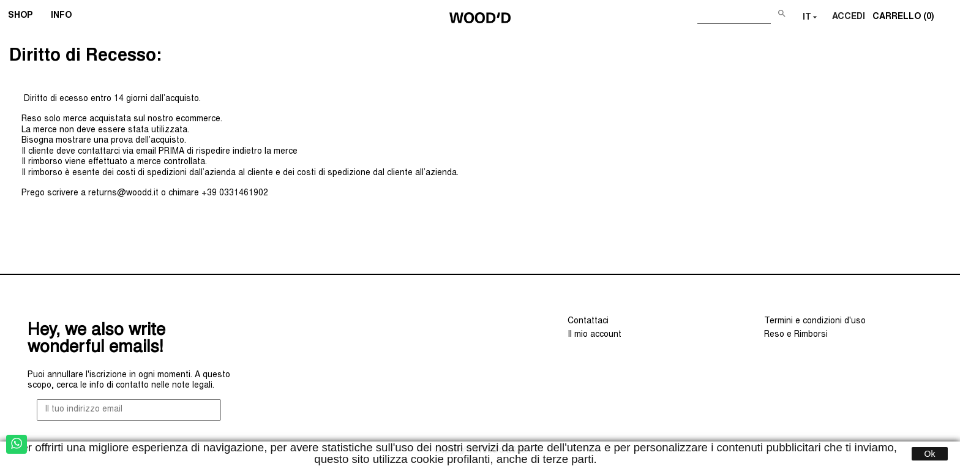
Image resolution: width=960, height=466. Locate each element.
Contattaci (588, 321)
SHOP (24, 17)
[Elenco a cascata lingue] (811, 17)
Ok (930, 454)
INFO (65, 17)
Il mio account (594, 335)
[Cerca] (734, 15)
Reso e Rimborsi (796, 335)
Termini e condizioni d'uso (815, 321)
